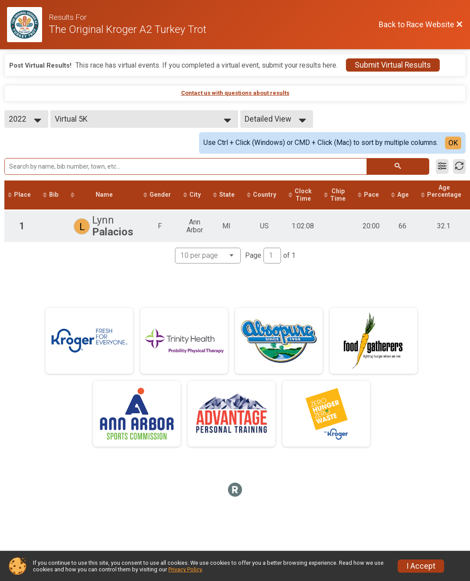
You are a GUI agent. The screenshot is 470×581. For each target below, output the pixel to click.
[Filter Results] (442, 166)
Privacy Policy (185, 569)
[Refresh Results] (459, 166)
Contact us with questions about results (235, 93)
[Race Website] (28, 24)
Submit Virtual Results (393, 65)
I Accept (420, 566)
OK (453, 143)
